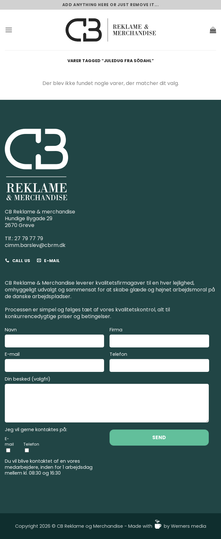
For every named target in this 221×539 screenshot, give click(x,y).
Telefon (159, 362)
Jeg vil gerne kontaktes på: (36, 430)
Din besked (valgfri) (107, 400)
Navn (54, 338)
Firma (159, 338)
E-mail (54, 362)
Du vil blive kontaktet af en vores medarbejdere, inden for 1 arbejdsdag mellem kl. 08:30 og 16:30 (49, 467)
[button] (9, 30)
